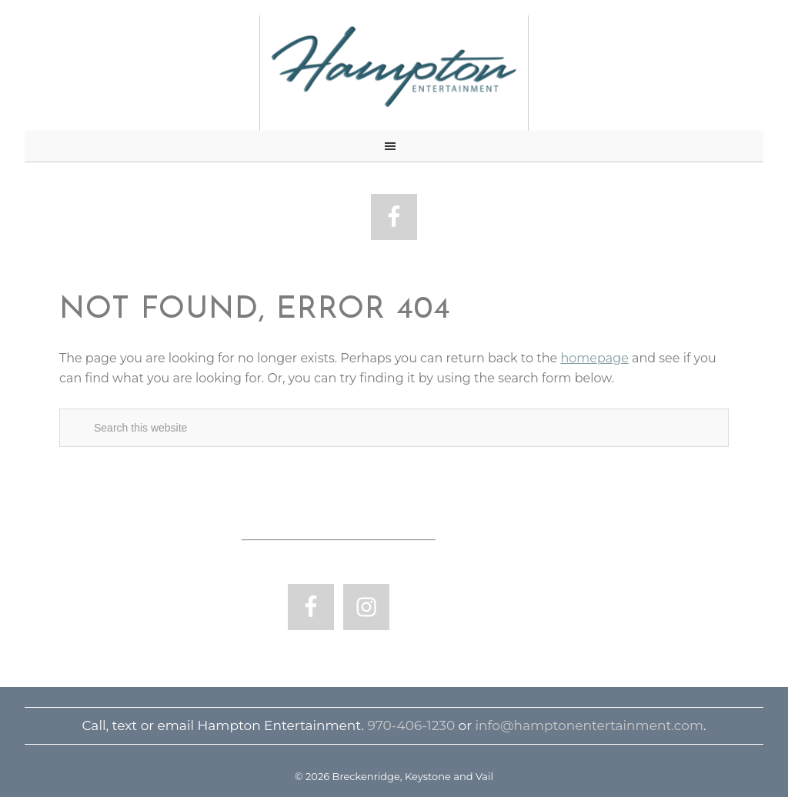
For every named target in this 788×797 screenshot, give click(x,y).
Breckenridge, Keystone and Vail (394, 67)
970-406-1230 (411, 725)
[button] (394, 146)
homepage (594, 358)
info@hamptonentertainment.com (589, 725)
